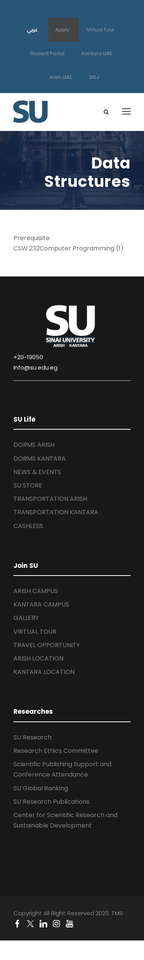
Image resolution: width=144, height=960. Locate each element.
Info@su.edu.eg (35, 367)
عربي (32, 29)
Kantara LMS (97, 53)
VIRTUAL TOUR (34, 631)
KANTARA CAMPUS (41, 604)
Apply (62, 29)
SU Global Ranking (40, 788)
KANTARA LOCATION (43, 671)
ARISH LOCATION (38, 658)
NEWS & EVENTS (37, 472)
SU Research (32, 737)
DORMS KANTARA (39, 458)
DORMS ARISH (34, 444)
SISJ (94, 77)
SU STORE (27, 485)
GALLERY (26, 617)
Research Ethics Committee (55, 750)
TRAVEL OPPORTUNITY (46, 645)
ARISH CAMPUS (35, 591)
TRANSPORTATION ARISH (50, 498)
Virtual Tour (101, 29)
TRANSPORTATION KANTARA (55, 512)
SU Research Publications (51, 801)
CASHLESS (28, 526)
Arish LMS (60, 77)
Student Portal (47, 53)
